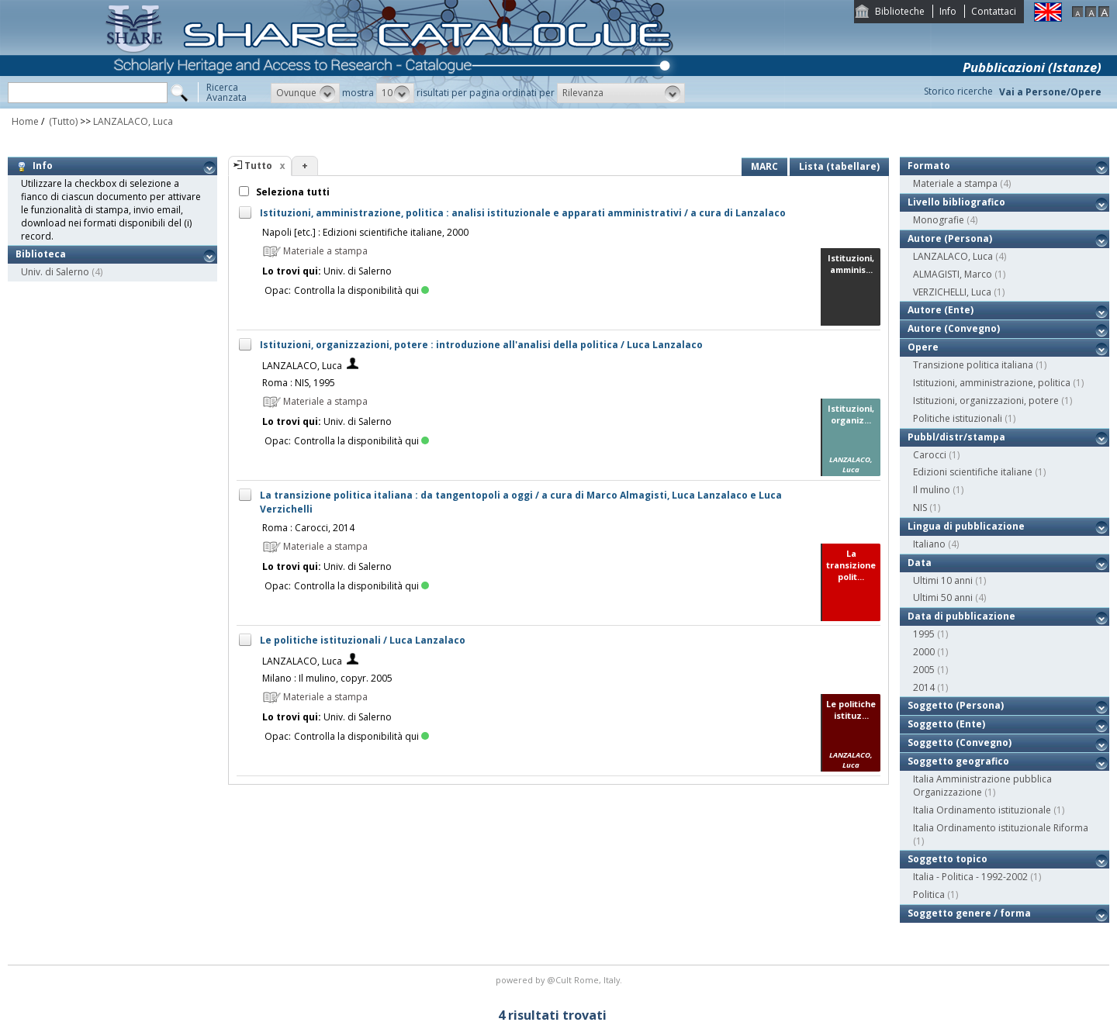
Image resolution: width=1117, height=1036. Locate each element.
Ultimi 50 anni (943, 597)
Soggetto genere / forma (969, 913)
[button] (305, 93)
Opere (923, 347)
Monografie (938, 219)
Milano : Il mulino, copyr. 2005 (327, 678)
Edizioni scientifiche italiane (972, 471)
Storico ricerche (958, 91)
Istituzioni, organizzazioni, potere (986, 400)
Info (947, 11)
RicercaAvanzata (226, 92)
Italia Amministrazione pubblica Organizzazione (982, 785)
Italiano (929, 544)
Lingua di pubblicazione (966, 526)
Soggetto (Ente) (946, 723)
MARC (764, 166)
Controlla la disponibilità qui (361, 290)
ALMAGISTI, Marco (952, 274)
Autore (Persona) (950, 238)
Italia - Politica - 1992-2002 (970, 876)
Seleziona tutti (292, 192)
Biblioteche (900, 11)
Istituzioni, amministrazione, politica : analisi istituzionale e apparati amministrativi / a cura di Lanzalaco (523, 212)
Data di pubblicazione (961, 616)
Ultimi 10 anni (943, 580)
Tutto (258, 165)
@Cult (560, 980)
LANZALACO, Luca (133, 121)
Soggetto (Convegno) (960, 742)
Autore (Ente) (940, 309)
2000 (924, 651)
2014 (924, 687)
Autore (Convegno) (954, 328)
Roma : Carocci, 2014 (308, 527)
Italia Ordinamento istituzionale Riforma (1000, 827)
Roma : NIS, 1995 (298, 382)
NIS (920, 507)
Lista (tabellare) (839, 166)
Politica (929, 894)
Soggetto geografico (958, 761)
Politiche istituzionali (957, 418)
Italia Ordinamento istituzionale (982, 810)
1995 (924, 634)
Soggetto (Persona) (956, 705)
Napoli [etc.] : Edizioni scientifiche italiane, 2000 (365, 232)
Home (25, 121)
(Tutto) (62, 121)
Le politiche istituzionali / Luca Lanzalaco (362, 640)
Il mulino (931, 489)
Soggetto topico (947, 858)
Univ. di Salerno (55, 271)
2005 (924, 669)
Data (920, 562)
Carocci (929, 454)
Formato (929, 165)
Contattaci (993, 11)
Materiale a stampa (955, 183)
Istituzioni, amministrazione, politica (991, 382)
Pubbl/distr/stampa (956, 437)
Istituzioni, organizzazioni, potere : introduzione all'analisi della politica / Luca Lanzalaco (481, 344)
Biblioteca (41, 254)
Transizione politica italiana (973, 364)
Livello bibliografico (956, 202)
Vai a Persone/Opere (1050, 91)
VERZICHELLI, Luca (952, 292)
